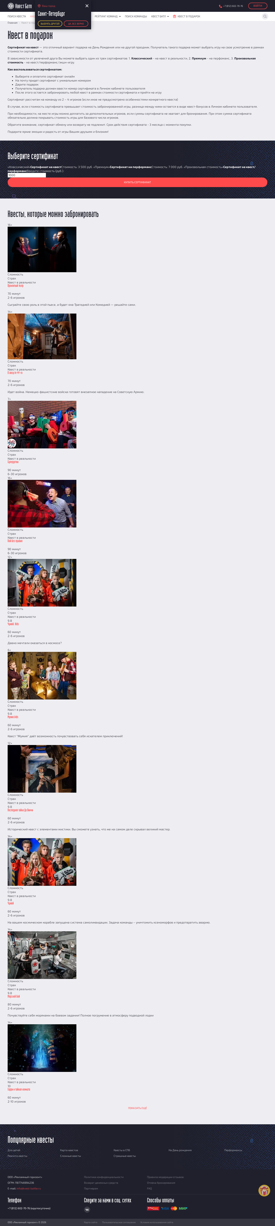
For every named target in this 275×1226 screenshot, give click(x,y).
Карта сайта (90, 1222)
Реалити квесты (17, 1155)
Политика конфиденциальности (104, 1177)
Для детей (14, 1150)
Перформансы (233, 1150)
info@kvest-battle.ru (29, 1188)
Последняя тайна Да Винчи (20, 810)
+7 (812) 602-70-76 (233, 6)
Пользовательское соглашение (119, 1222)
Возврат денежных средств (101, 1182)
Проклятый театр (15, 285)
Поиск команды (136, 16)
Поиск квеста (17, 16)
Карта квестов (69, 1150)
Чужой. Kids (13, 624)
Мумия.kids (13, 717)
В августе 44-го (15, 373)
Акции (34, 16)
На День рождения (180, 1150)
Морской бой (14, 996)
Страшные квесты (125, 1155)
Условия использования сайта (156, 1222)
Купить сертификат (137, 182)
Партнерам (91, 1188)
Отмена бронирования (161, 1182)
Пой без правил (15, 541)
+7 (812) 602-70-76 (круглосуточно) (29, 1208)
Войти (257, 5)
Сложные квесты (70, 1155)
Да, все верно (76, 23)
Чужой (11, 903)
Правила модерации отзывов (165, 1177)
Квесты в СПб (122, 1150)
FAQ (149, 1188)
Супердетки (13, 462)
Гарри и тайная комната (19, 1089)
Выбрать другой (50, 23)
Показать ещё (137, 1108)
